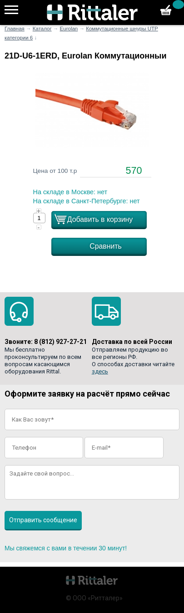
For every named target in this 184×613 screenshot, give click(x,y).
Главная (15, 28)
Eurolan (69, 28)
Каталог (42, 28)
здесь (100, 371)
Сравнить (106, 246)
